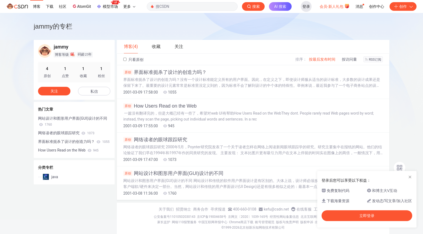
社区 (62, 6)
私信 (94, 91)
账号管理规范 (264, 222)
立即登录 (366, 216)
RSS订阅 (373, 59)
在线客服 (304, 209)
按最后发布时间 (322, 59)
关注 (54, 91)
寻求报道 (218, 209)
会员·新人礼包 (335, 6)
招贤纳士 (183, 209)
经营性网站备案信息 (284, 217)
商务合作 (200, 209)
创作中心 (376, 6)
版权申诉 (306, 222)
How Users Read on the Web (160, 106)
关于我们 (166, 209)
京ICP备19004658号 (211, 217)
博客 (36, 6)
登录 (306, 6)
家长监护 (163, 222)
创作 (403, 6)
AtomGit (81, 6)
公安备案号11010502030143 (174, 217)
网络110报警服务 (184, 222)
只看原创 (133, 59)
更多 (129, 6)
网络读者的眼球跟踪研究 (155, 139)
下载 (49, 6)
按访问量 (349, 59)
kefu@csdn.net (276, 209)
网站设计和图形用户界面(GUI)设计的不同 (173, 173)
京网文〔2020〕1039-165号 (248, 217)
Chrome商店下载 (241, 222)
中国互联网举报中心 (212, 222)
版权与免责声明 (287, 222)
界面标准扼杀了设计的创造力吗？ (165, 72)
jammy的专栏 (53, 26)
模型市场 (108, 5)
